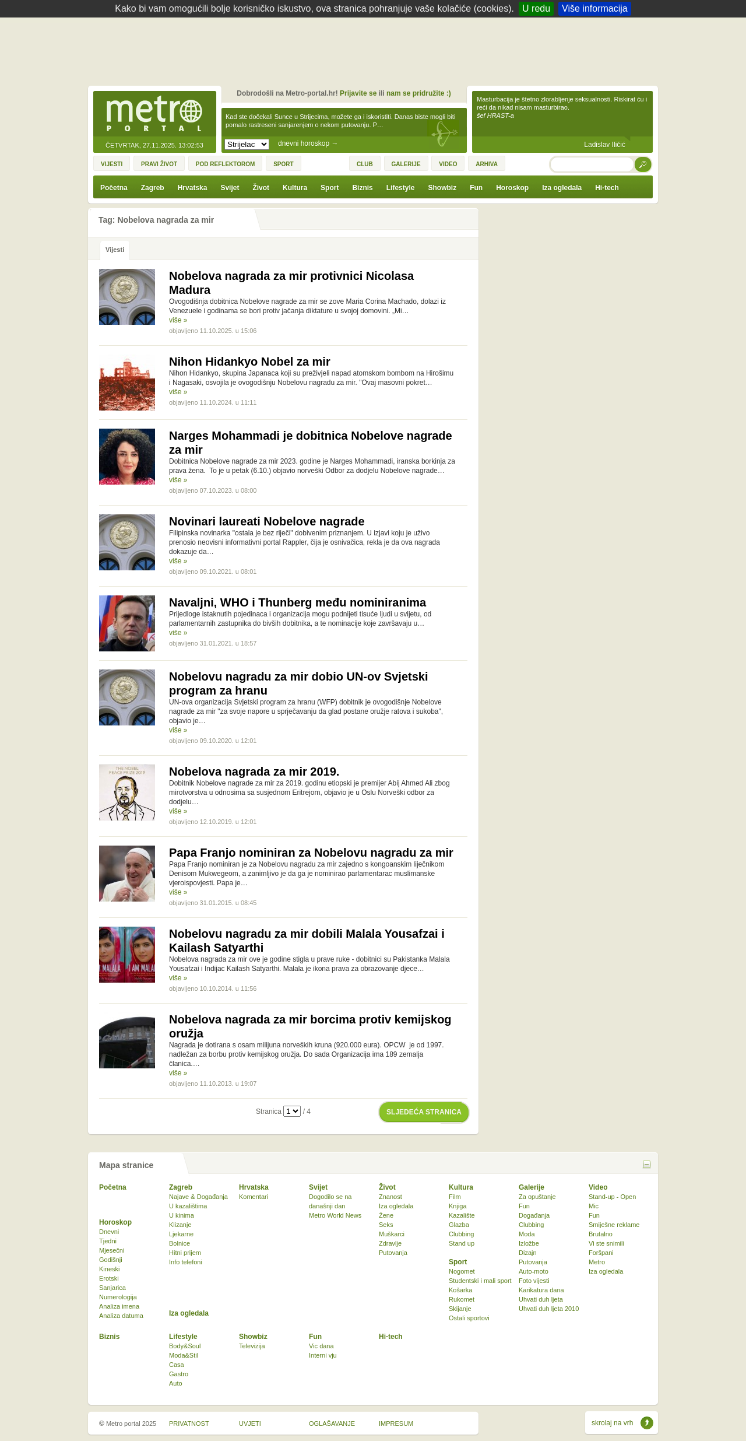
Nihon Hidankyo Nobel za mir (249, 361)
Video (598, 1187)
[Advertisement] (376, 49)
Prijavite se (358, 93)
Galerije (531, 1187)
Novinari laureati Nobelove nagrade (267, 521)
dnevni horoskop (308, 143)
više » (178, 320)
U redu (536, 8)
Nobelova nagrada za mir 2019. (254, 771)
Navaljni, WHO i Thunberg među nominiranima (297, 602)
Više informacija (595, 8)
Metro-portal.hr (154, 114)
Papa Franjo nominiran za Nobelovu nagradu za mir (311, 852)
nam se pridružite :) (418, 93)
